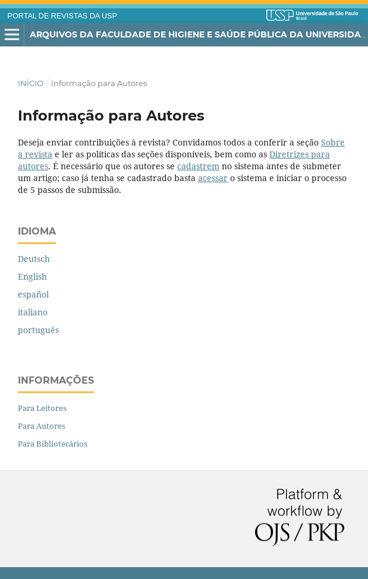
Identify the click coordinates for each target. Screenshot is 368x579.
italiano (33, 312)
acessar (213, 177)
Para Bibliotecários (52, 443)
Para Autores (41, 425)
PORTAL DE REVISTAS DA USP (62, 16)
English (32, 276)
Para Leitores (42, 408)
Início (30, 83)
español (33, 294)
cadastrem (198, 166)
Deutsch (34, 258)
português (38, 330)
